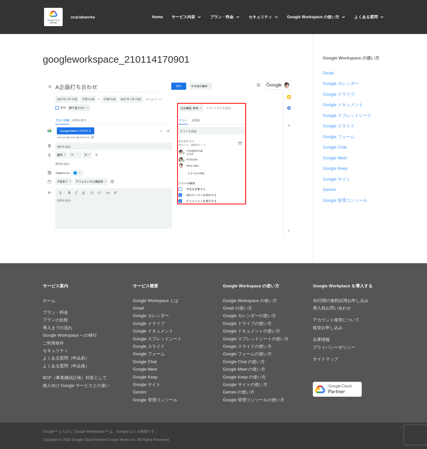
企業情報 (321, 339)
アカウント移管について (336, 319)
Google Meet (335, 157)
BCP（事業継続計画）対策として (75, 377)
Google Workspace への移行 (70, 335)
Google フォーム (339, 136)
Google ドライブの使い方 (247, 323)
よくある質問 (366, 17)
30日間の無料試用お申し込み (340, 300)
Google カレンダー (341, 83)
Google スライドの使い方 (247, 346)
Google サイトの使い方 (245, 384)
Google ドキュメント (343, 104)
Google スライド (339, 125)
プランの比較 (55, 319)
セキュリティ (260, 17)
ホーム (49, 300)
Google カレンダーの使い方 (249, 315)
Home (157, 17)
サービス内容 (183, 17)
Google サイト (336, 179)
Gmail (328, 73)
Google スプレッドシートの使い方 (256, 338)
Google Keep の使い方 (244, 377)
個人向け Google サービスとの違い (76, 385)
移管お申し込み (328, 327)
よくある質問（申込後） (66, 365)
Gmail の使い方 (237, 308)
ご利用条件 (53, 343)
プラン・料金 (222, 17)
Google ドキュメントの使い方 (251, 331)
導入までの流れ (57, 327)
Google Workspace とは (155, 300)
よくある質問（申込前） (66, 358)
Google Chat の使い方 (244, 361)
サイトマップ (325, 359)
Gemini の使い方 (238, 392)
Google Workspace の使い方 (313, 17)
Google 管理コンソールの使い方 (253, 399)
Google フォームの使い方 (247, 353)
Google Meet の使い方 (244, 369)
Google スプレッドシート (347, 115)
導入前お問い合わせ (332, 308)
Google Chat (334, 147)
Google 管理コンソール (345, 200)
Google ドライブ (339, 94)
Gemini (329, 189)
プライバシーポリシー (334, 347)
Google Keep (335, 168)
